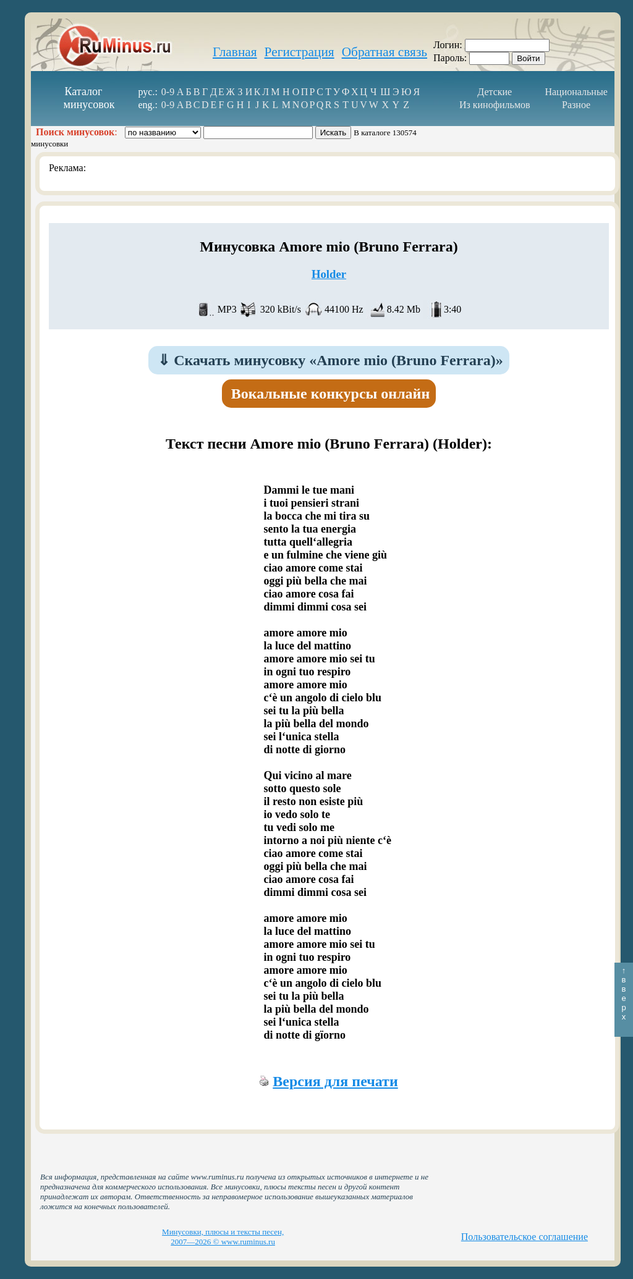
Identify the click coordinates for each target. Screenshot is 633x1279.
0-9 (167, 92)
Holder (329, 274)
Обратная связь (384, 51)
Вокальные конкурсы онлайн (330, 394)
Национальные (576, 92)
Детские (494, 92)
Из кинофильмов (494, 104)
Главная (235, 51)
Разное (576, 104)
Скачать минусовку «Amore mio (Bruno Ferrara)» (330, 360)
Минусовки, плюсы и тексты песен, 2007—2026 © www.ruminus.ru (223, 1236)
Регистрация (299, 51)
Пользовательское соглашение (524, 1236)
